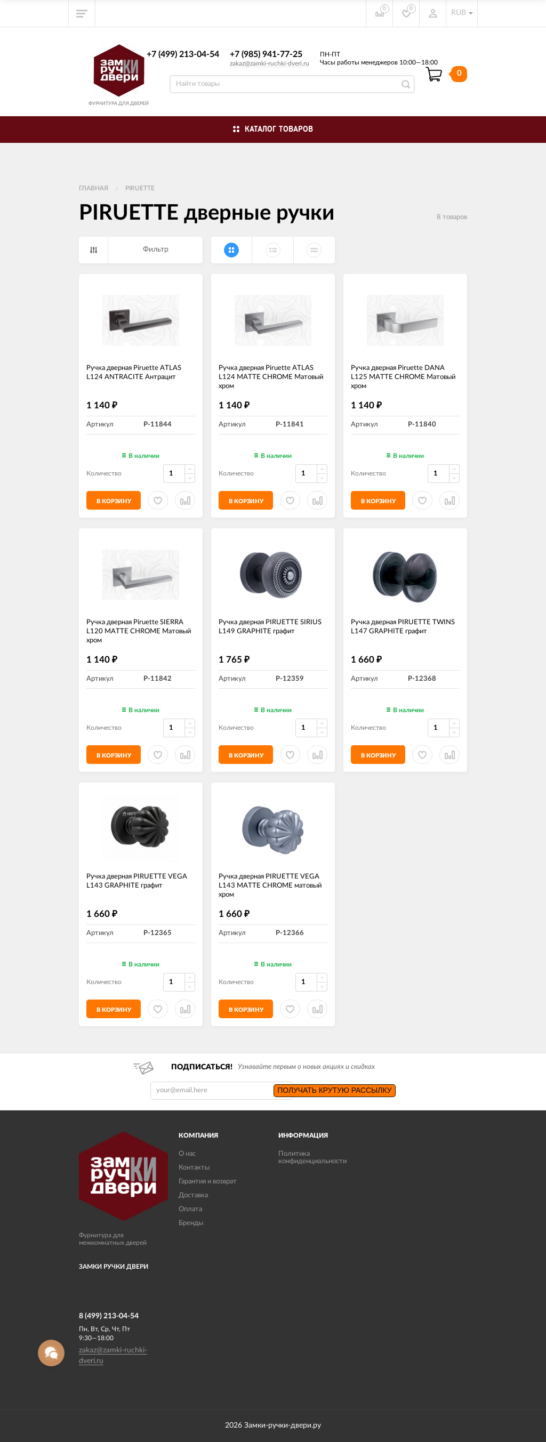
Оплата (190, 1209)
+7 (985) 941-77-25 (266, 54)
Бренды (191, 1223)
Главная (93, 188)
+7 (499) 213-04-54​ (183, 54)
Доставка (193, 1195)
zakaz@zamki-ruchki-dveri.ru (269, 63)
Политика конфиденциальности (312, 1157)
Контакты (194, 1167)
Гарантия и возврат (208, 1181)
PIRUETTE (140, 188)
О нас (187, 1153)
